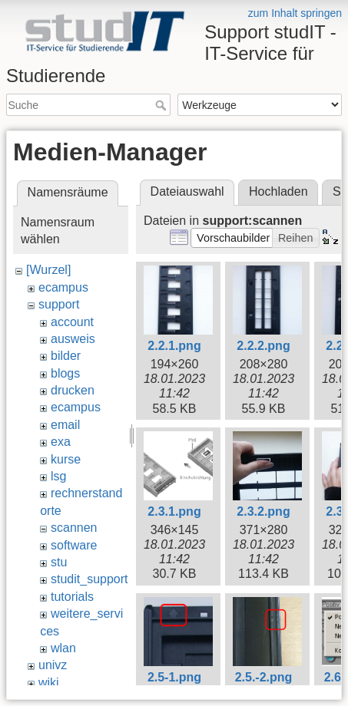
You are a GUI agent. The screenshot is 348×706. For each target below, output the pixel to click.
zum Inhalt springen (295, 13)
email (65, 424)
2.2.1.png (174, 345)
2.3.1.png (174, 511)
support (58, 304)
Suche (162, 105)
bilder (66, 355)
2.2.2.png (263, 345)
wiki (48, 682)
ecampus (63, 287)
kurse (66, 459)
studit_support (89, 579)
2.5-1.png (174, 677)
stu (59, 562)
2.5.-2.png (264, 677)
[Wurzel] (48, 269)
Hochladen (278, 191)
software (74, 545)
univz (52, 664)
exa (61, 441)
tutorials (72, 596)
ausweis (73, 338)
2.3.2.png (263, 511)
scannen (74, 527)
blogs (65, 373)
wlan (63, 648)
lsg (58, 476)
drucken (72, 390)
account (72, 321)
